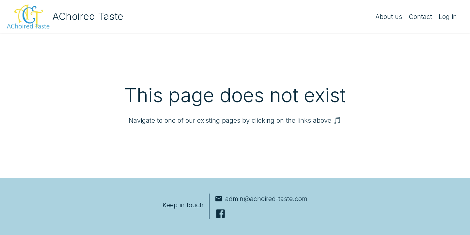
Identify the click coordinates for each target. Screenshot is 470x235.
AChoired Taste (87, 16)
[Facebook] (220, 213)
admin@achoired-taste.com (261, 199)
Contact (420, 17)
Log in (448, 17)
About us (388, 17)
